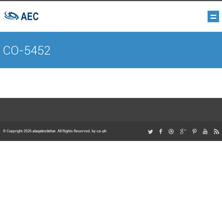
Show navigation (213, 16)
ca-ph (101, 131)
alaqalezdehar (44, 131)
